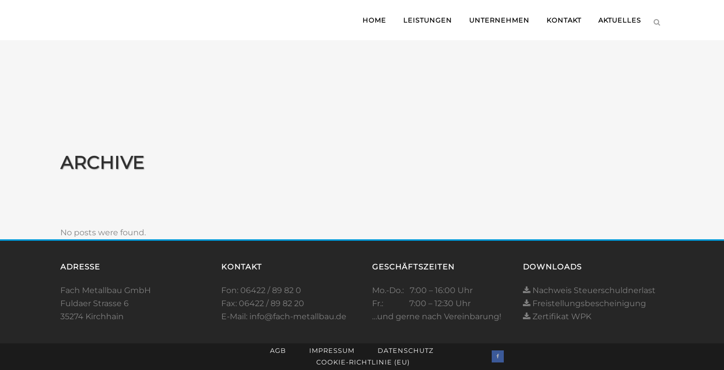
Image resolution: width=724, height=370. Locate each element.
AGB (278, 350)
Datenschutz (405, 350)
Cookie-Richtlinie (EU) (363, 362)
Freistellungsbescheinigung (584, 303)
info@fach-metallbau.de (297, 316)
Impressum (331, 350)
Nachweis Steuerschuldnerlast (589, 290)
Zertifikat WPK (557, 316)
